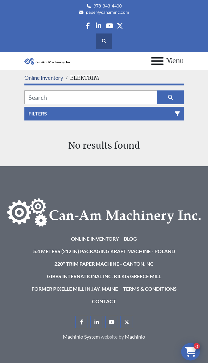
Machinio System (81, 337)
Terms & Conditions (150, 289)
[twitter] (120, 26)
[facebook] (88, 26)
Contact (104, 301)
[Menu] (157, 61)
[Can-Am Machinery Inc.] (104, 212)
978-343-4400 (108, 5)
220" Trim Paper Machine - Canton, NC (104, 264)
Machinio (135, 337)
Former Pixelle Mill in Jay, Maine (75, 289)
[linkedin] (98, 26)
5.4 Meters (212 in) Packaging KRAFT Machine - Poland (104, 251)
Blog (130, 239)
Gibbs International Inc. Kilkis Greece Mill (104, 276)
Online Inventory (95, 239)
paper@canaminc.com (107, 12)
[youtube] (109, 26)
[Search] (90, 97)
